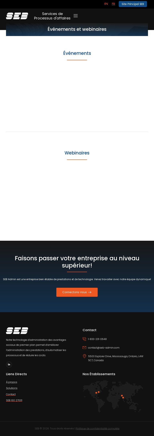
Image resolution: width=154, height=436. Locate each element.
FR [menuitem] (113, 4)
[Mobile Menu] (76, 16)
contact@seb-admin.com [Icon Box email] (104, 347)
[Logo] (17, 16)
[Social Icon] (9, 365)
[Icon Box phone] (115, 341)
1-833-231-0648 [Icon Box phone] (97, 339)
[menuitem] (106, 3)
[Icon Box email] (115, 350)
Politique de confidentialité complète (98, 428)
